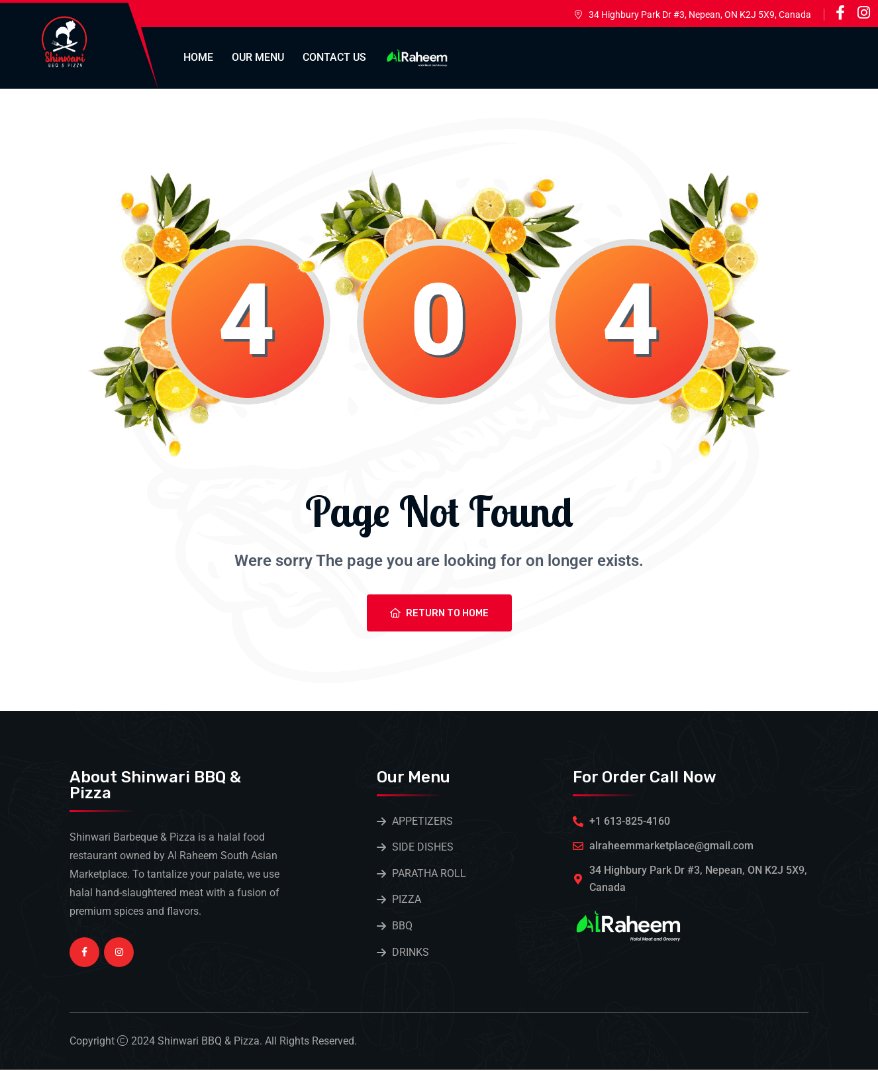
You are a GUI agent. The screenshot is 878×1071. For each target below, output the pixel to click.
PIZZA (406, 900)
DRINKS (410, 953)
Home (198, 57)
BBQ (402, 927)
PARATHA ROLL (429, 874)
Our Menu (258, 57)
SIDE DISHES (423, 847)
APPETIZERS (422, 821)
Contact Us (334, 57)
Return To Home (439, 613)
